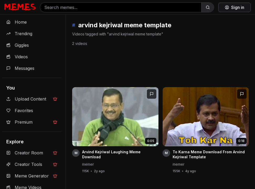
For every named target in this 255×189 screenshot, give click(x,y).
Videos (17, 56)
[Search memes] (120, 7)
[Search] (207, 7)
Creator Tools (31, 164)
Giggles (17, 45)
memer (88, 164)
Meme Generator (31, 175)
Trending (19, 33)
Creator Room (31, 152)
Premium (31, 122)
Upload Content (31, 99)
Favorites (19, 110)
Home (16, 22)
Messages (20, 68)
